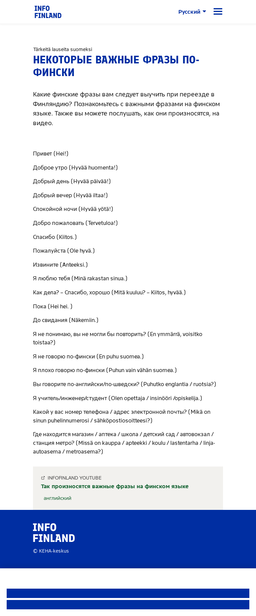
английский (57, 498)
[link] (48, 11)
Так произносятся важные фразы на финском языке (115, 486)
